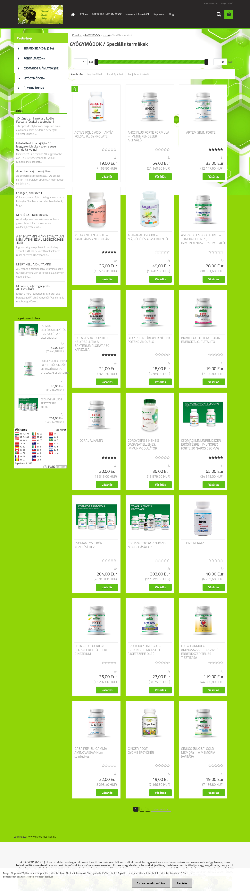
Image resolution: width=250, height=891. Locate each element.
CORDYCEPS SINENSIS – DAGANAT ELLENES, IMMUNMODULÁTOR (145, 444)
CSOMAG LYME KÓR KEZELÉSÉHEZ (88, 545)
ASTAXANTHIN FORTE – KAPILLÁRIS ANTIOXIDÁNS (92, 237)
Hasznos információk (138, 14)
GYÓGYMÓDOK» (34, 78)
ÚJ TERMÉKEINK (34, 88)
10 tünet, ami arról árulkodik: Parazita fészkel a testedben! (35, 120)
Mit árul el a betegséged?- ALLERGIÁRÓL (33, 287)
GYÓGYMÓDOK (93, 35)
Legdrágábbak (115, 74)
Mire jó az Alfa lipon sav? (32, 214)
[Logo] (40, 14)
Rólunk (84, 14)
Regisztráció (227, 3)
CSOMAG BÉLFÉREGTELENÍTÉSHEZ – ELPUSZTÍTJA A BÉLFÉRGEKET (56, 332)
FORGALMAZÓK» (34, 58)
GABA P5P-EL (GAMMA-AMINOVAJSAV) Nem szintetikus (91, 752)
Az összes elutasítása (151, 883)
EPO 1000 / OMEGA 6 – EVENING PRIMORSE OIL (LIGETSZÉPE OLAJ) (145, 650)
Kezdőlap (77, 35)
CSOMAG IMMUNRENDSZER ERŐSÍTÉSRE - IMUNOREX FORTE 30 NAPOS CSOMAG (201, 444)
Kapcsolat (159, 14)
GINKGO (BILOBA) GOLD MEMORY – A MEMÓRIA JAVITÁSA (198, 752)
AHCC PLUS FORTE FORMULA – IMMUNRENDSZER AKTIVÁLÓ (148, 136)
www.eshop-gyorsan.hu (42, 836)
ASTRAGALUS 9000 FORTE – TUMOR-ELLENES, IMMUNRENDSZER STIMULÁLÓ (203, 239)
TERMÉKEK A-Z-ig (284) (39, 48)
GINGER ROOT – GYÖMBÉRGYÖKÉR (141, 750)
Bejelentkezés (211, 3)
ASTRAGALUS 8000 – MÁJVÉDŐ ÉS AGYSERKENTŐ (148, 237)
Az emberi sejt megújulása (33, 171)
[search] (218, 14)
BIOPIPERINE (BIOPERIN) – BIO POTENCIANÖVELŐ (149, 340)
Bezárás (182, 883)
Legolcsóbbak (95, 74)
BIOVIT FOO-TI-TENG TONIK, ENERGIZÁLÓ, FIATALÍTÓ (201, 340)
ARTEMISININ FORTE (200, 132)
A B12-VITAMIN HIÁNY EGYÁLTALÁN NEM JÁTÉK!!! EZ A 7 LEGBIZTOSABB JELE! (40, 239)
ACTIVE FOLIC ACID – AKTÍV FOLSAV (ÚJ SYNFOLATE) (93, 134)
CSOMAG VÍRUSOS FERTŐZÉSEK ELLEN (51, 403)
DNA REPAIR (195, 543)
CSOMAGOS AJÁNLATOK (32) (41, 68)
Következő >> (161, 809)
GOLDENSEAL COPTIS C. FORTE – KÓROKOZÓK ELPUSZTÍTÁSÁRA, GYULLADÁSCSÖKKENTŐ (55, 367)
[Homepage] (72, 14)
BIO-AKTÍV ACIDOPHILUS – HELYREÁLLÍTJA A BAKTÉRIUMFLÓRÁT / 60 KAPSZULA (93, 344)
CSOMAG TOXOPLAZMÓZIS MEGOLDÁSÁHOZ (146, 545)
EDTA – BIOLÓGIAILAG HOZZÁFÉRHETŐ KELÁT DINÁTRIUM (91, 650)
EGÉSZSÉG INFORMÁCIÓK (106, 14)
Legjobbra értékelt (138, 74)
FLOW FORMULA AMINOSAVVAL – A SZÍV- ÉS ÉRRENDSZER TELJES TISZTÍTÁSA (200, 652)
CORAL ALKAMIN (91, 440)
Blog (171, 14)
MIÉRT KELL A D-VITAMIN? (33, 264)
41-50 (106, 35)
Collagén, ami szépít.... (30, 193)
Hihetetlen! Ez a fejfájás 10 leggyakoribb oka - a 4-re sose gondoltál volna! (36, 146)
